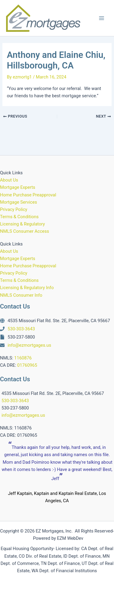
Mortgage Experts (17, 187)
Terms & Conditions (19, 216)
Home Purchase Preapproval (28, 195)
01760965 (27, 365)
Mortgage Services (18, 202)
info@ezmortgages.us (29, 345)
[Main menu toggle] (101, 18)
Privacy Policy (13, 209)
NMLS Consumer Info (21, 295)
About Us (9, 180)
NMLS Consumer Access (24, 231)
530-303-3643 (21, 329)
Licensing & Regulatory (22, 224)
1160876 (23, 358)
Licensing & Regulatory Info (27, 287)
